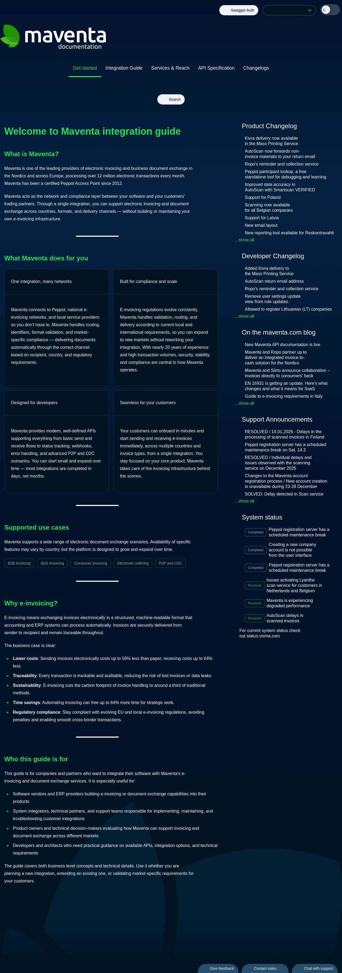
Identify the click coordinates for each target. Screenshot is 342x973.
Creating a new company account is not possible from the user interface (295, 550)
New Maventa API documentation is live (286, 344)
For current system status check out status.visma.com (269, 633)
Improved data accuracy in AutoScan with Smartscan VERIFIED (280, 187)
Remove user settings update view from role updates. (273, 299)
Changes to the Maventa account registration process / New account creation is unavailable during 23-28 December (286, 481)
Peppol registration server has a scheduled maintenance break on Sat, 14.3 (285, 447)
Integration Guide (124, 68)
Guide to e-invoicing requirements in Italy (287, 396)
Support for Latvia (262, 218)
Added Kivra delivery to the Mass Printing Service (269, 271)
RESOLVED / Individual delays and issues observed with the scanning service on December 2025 (278, 463)
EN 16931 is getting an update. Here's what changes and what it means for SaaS (286, 386)
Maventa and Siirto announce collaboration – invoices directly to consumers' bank (287, 373)
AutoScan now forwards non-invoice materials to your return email (280, 154)
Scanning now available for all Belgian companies (269, 208)
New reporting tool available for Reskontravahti (289, 233)
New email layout (261, 225)
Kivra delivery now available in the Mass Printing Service (271, 141)
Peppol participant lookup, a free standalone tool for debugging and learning (285, 174)
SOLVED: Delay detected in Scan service (288, 494)
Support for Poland (263, 197)
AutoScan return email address (274, 281)
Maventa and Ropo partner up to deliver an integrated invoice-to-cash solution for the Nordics (276, 357)
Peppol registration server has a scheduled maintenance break (302, 532)
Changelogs (256, 68)
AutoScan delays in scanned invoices (287, 618)
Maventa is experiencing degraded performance (293, 603)
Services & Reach (170, 68)
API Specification (216, 68)
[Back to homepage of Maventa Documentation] (111, 37)
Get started (85, 68)
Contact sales (265, 968)
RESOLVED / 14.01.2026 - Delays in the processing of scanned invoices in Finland (289, 434)
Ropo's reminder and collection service (281, 164)
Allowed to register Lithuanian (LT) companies (288, 309)
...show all (244, 240)
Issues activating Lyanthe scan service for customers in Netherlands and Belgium (295, 585)
